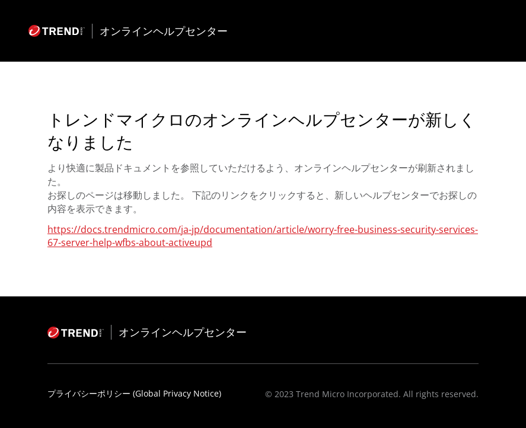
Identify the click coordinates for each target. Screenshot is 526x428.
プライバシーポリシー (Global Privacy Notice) (134, 393)
